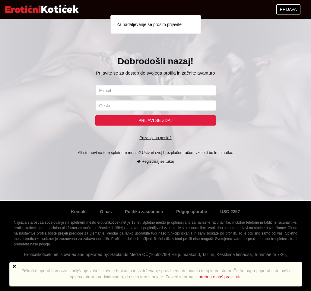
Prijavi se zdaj (155, 120)
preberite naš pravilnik (219, 276)
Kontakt (79, 211)
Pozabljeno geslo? (155, 138)
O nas (106, 211)
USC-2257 (230, 211)
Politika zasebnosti (144, 211)
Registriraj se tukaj (155, 161)
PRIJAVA (288, 9)
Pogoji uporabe (191, 211)
